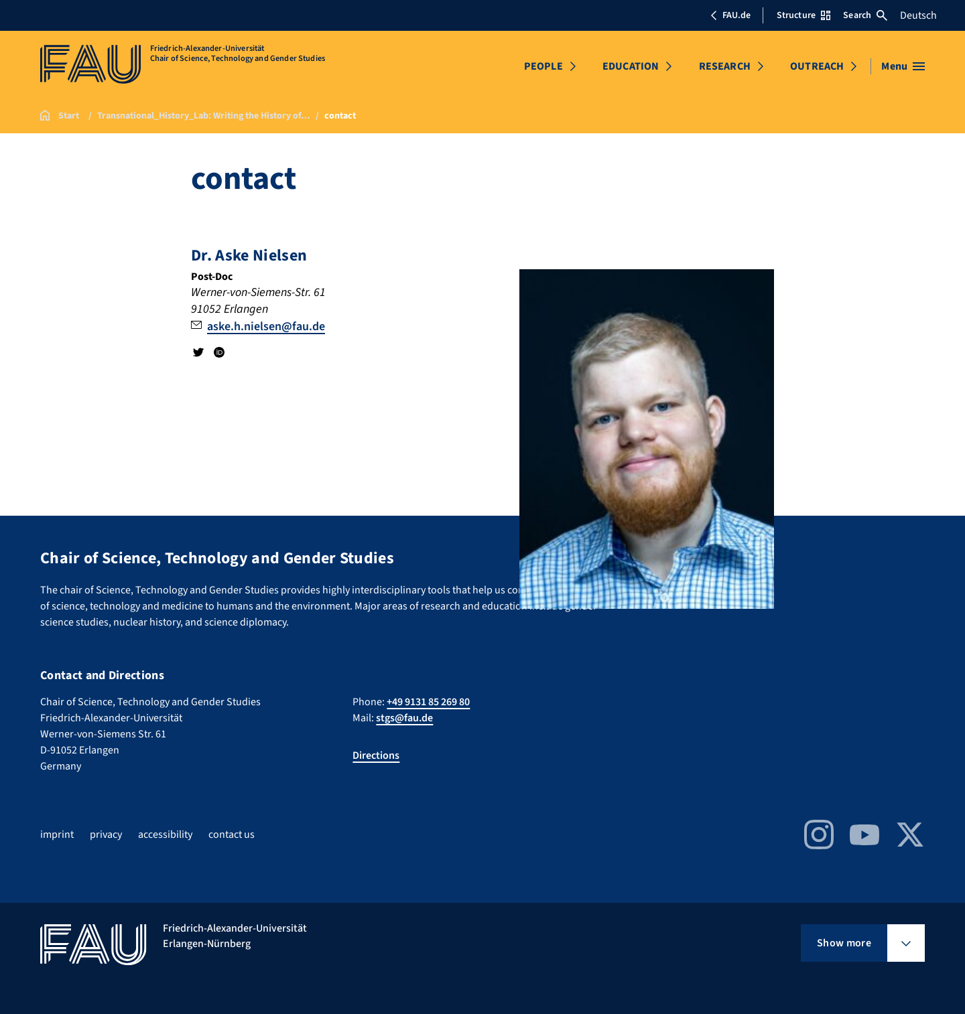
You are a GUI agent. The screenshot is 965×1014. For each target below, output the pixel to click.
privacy (106, 834)
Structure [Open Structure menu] (803, 15)
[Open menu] (903, 66)
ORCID (218, 352)
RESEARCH (725, 66)
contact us (231, 834)
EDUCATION (630, 66)
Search (865, 15)
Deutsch (918, 15)
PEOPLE (543, 66)
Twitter (198, 352)
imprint (57, 834)
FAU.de (730, 15)
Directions (375, 755)
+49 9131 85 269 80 (428, 702)
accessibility (165, 834)
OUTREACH (817, 66)
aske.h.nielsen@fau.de (266, 326)
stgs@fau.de (404, 718)
